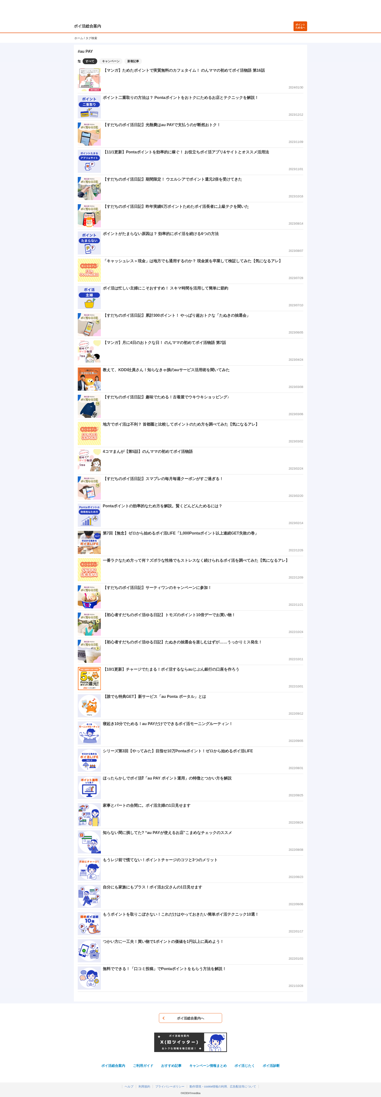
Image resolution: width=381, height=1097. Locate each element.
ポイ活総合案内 (87, 26)
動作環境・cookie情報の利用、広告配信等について (223, 1086)
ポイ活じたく (244, 1066)
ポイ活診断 (271, 1066)
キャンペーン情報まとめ (208, 1066)
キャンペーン (111, 61)
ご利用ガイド (143, 1066)
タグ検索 (91, 38)
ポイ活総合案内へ (190, 1018)
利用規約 (144, 1086)
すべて (90, 61)
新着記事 (133, 61)
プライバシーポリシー (169, 1086)
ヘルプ (129, 1086)
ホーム (78, 38)
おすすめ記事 (171, 1066)
